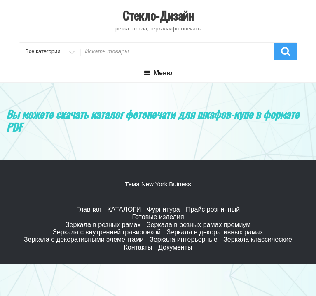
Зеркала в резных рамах (103, 224)
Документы (175, 247)
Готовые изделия (158, 216)
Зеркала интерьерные (183, 239)
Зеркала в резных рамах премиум (198, 224)
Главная (88, 209)
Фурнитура (163, 209)
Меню (158, 72)
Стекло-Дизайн (158, 15)
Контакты (138, 247)
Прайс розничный (213, 209)
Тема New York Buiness (158, 183)
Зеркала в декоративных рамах (214, 232)
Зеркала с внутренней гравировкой (107, 232)
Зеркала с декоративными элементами (84, 239)
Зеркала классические (257, 239)
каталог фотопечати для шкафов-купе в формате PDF (152, 120)
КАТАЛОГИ (124, 209)
